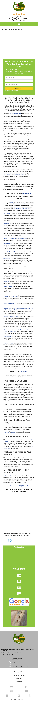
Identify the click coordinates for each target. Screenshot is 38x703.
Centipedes (26, 295)
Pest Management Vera (15, 113)
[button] (19, 23)
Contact (12, 486)
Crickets (16, 295)
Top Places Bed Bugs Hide (8, 654)
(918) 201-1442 (18, 73)
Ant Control (6, 213)
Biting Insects (7, 329)
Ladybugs (6, 281)
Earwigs (5, 266)
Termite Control (7, 353)
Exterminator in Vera (21, 203)
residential (6, 432)
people (12, 202)
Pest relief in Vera (7, 475)
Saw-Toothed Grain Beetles (20, 308)
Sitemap (19, 681)
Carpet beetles (12, 238)
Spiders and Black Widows (10, 316)
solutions (26, 208)
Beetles (5, 238)
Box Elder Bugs (7, 243)
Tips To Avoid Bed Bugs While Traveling (11, 652)
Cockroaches (7, 258)
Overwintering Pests (8, 303)
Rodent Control (7, 286)
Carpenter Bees (18, 251)
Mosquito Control (8, 343)
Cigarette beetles (22, 238)
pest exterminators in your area (21, 188)
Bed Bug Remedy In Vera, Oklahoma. (18, 106)
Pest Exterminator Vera (16, 100)
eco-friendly (6, 173)
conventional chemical (19, 174)
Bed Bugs (6, 223)
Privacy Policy (19, 672)
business (13, 432)
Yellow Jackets (15, 329)
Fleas (4, 271)
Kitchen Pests (7, 308)
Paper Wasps (23, 329)
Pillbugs (21, 295)
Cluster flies (14, 296)
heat (11, 173)
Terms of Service (19, 675)
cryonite (9, 174)
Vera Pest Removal (19, 208)
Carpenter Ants (7, 251)
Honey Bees (13, 331)
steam (5, 174)
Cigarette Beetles (13, 310)
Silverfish (5, 296)
